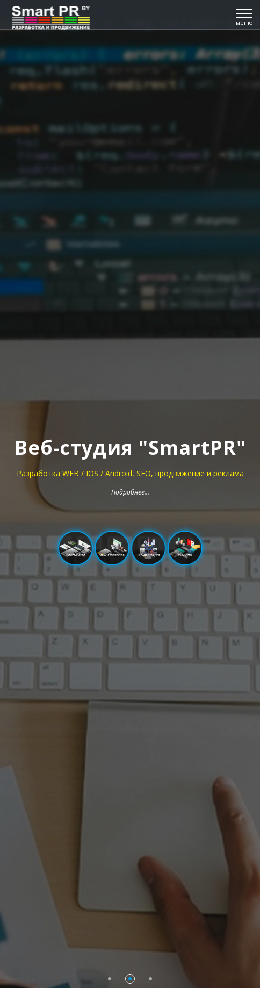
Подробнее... (130, 492)
